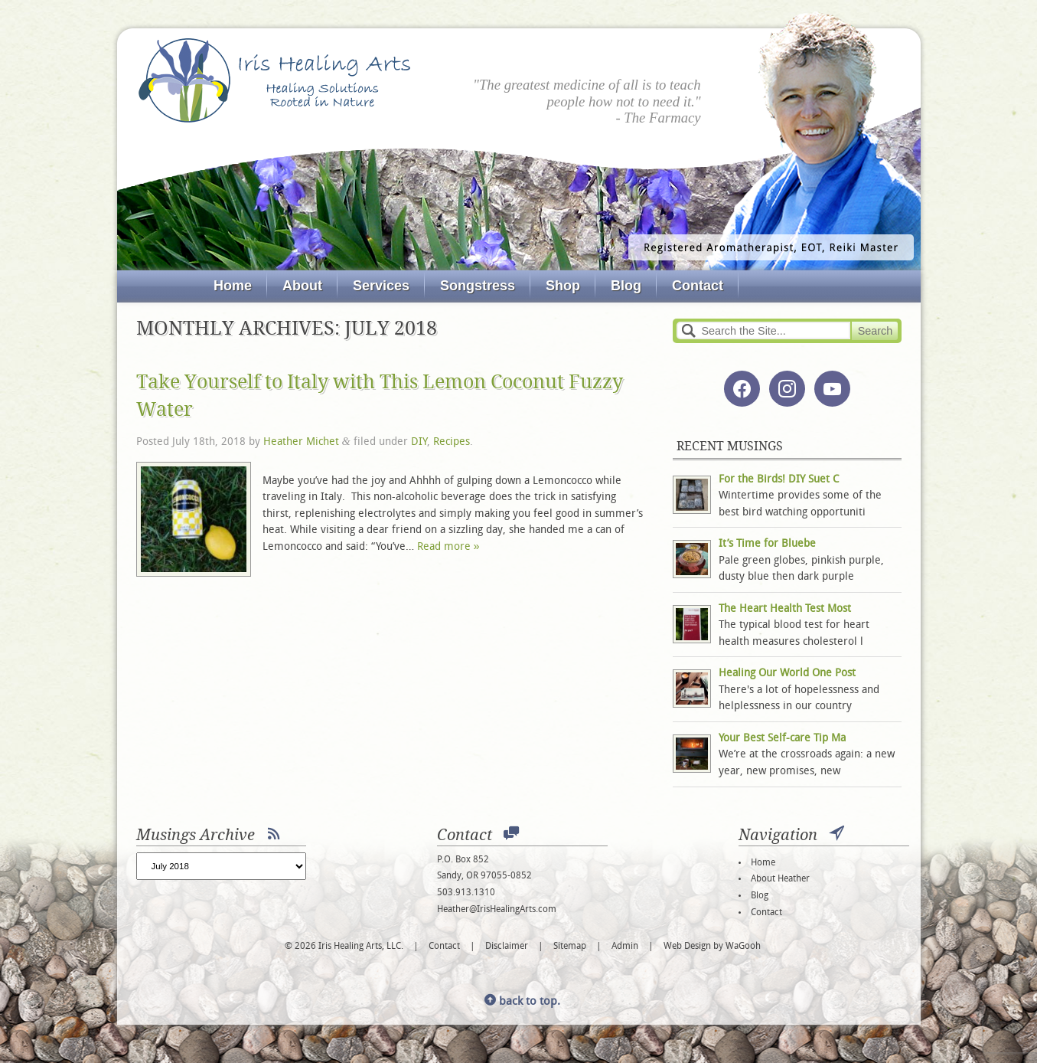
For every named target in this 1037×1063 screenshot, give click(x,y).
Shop (563, 285)
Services (381, 285)
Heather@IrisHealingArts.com (496, 909)
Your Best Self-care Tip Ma (782, 738)
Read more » (448, 547)
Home (233, 285)
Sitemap (569, 946)
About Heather (780, 879)
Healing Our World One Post (787, 673)
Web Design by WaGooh (712, 946)
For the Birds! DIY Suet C (779, 480)
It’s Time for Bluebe (767, 544)
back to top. (522, 1002)
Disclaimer (506, 946)
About (302, 285)
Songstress (477, 285)
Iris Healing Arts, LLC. (274, 80)
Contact (697, 285)
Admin (624, 946)
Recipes (451, 442)
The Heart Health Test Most (785, 609)
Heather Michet (301, 442)
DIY (419, 442)
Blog (626, 285)
